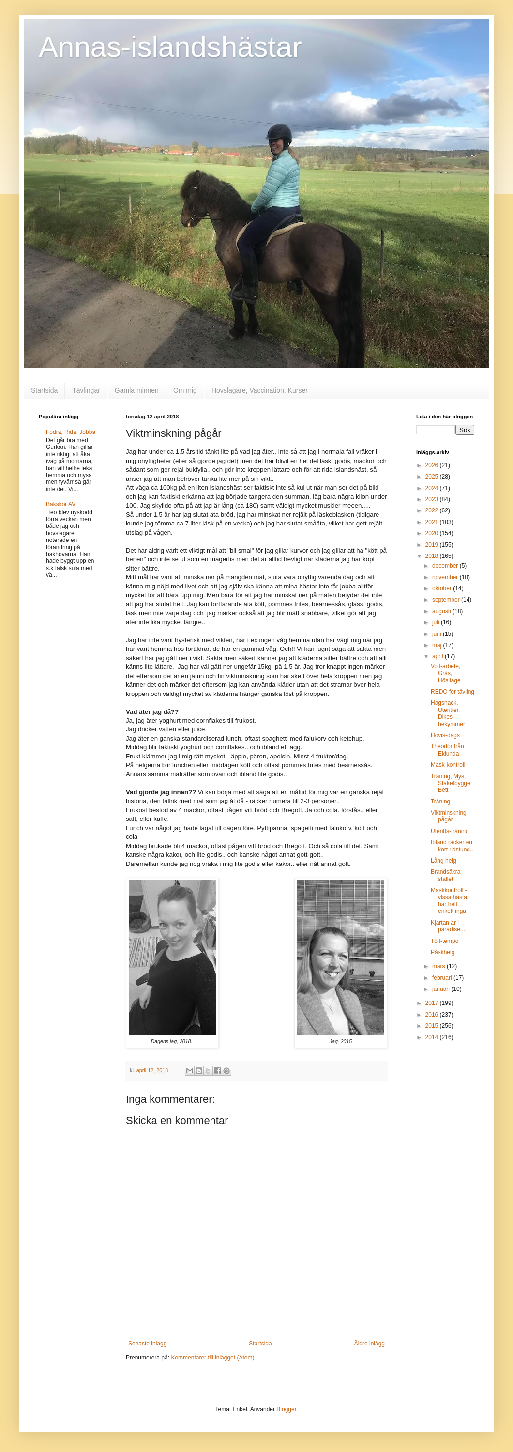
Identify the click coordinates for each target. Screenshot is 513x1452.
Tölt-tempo (444, 941)
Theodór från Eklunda (447, 750)
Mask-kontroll (448, 764)
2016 (432, 1014)
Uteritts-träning (450, 831)
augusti (442, 611)
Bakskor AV (60, 504)
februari (442, 977)
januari (441, 989)
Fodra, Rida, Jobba (70, 432)
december (446, 565)
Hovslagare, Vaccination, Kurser (259, 390)
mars (439, 966)
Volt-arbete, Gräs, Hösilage (446, 673)
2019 (432, 544)
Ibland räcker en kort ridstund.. (452, 845)
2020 (432, 533)
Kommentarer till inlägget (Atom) (212, 1357)
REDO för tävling (452, 691)
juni (437, 634)
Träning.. (442, 801)
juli (436, 622)
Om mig (185, 390)
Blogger (286, 1409)
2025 (432, 476)
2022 (432, 510)
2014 (432, 1037)
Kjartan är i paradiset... (449, 926)
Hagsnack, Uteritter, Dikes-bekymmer (448, 713)
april (438, 656)
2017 (432, 1003)
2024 (432, 488)
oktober (442, 588)
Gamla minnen (137, 390)
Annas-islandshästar (170, 47)
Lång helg (443, 860)
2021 (432, 522)
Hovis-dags (445, 735)
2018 (432, 556)
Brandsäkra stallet (445, 875)
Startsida (44, 390)
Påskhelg (442, 952)
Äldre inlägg (369, 1343)
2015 (432, 1025)
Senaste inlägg (147, 1343)
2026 (432, 465)
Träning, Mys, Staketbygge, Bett (451, 783)
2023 (432, 499)
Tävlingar (86, 390)
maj (437, 645)
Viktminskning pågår (449, 816)
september (446, 599)
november (446, 577)
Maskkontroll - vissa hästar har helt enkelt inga (450, 900)
